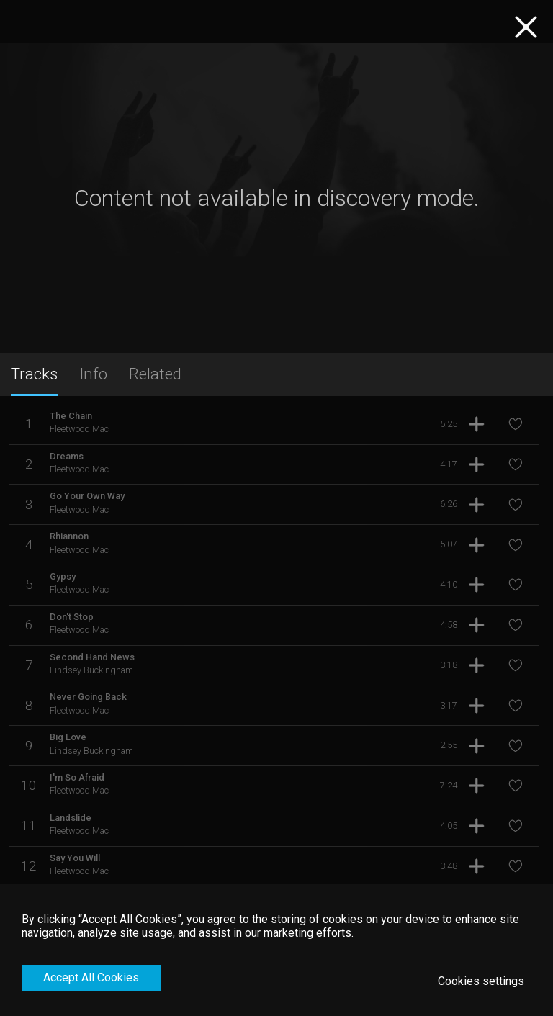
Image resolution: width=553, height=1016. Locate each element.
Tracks (34, 373)
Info (93, 373)
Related (155, 373)
